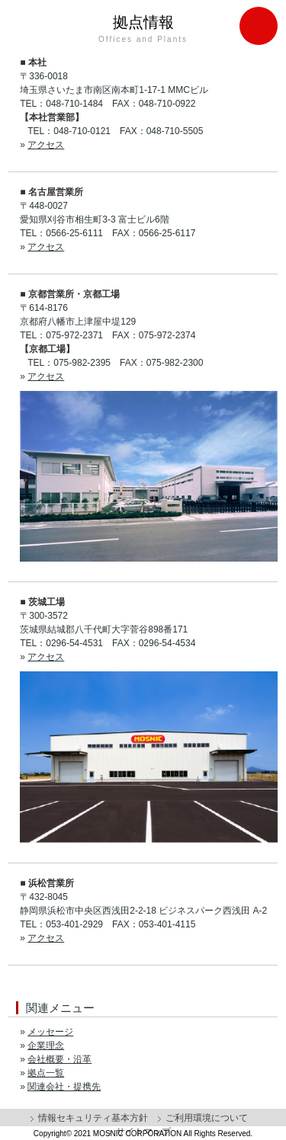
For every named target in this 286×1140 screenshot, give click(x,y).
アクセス (45, 144)
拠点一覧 (45, 1073)
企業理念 (45, 1045)
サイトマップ (143, 1131)
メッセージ (50, 1031)
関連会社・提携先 (64, 1086)
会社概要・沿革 (59, 1059)
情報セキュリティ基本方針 (93, 1118)
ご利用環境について (206, 1118)
